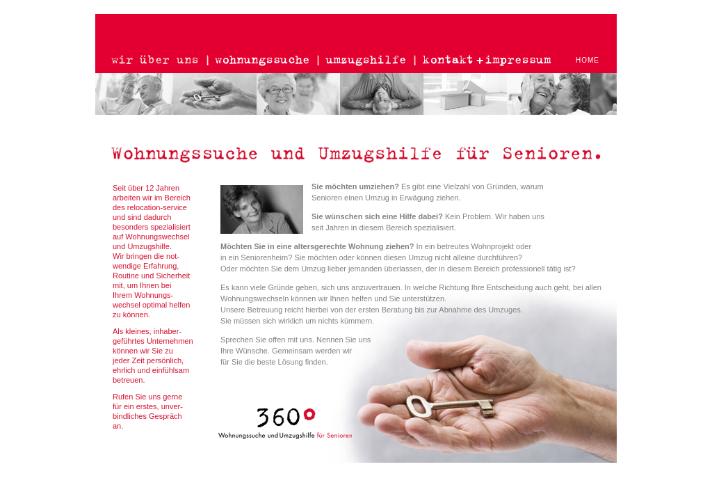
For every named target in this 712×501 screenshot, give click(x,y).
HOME (587, 60)
